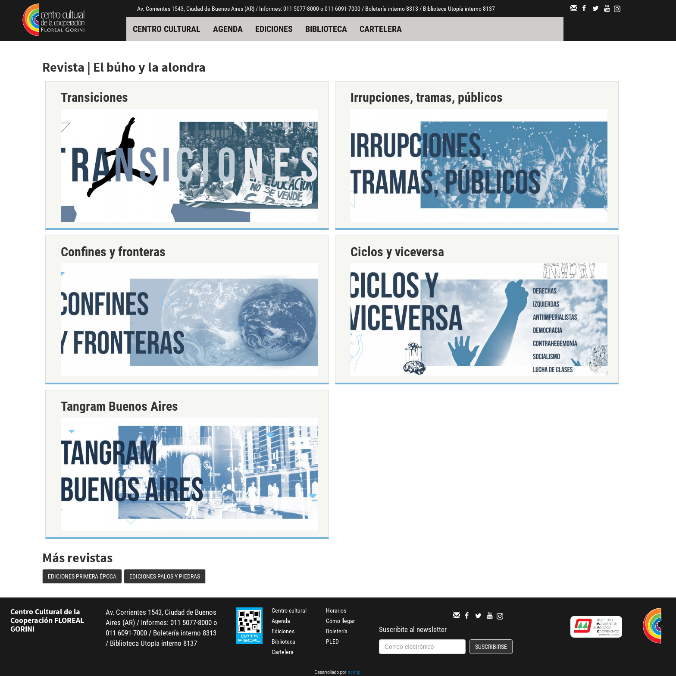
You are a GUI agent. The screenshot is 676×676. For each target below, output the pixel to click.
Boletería (336, 631)
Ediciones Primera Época (82, 576)
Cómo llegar (340, 621)
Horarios (336, 610)
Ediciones (274, 29)
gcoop (353, 673)
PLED (332, 641)
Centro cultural (166, 29)
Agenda (228, 29)
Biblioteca (326, 29)
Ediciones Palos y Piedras (164, 576)
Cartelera (381, 29)
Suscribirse (491, 646)
